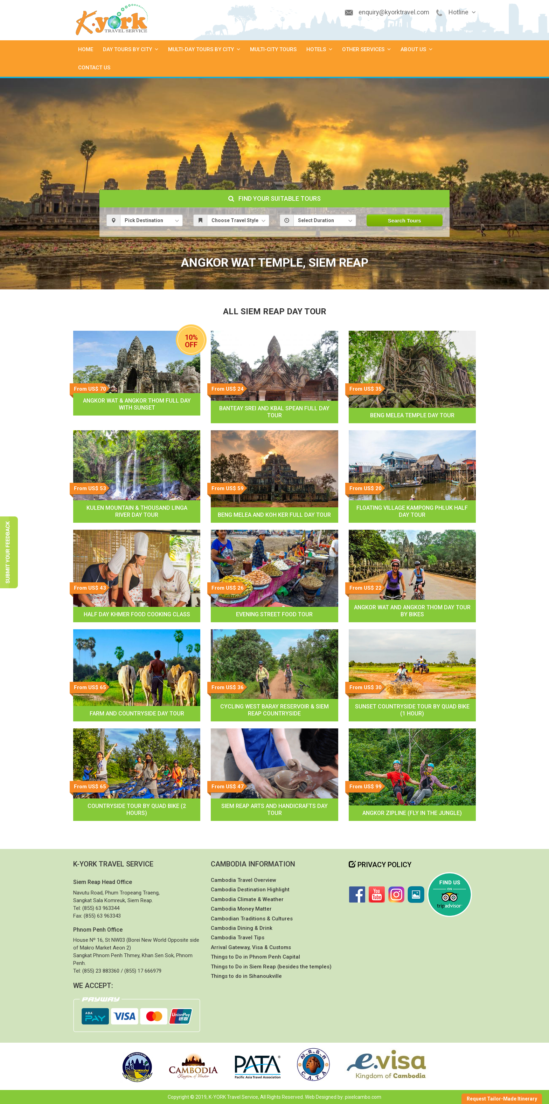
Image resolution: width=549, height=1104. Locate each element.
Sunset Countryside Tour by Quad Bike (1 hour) (412, 710)
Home (85, 49)
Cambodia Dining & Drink (241, 928)
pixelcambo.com (363, 1097)
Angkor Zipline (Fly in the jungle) (412, 813)
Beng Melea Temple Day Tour (412, 415)
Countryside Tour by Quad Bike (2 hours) (137, 809)
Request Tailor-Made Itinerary (502, 1099)
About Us (416, 49)
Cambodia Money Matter (241, 909)
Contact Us (94, 67)
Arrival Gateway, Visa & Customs (251, 947)
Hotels (319, 49)
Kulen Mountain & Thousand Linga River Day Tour (136, 511)
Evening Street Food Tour (274, 614)
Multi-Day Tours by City (204, 49)
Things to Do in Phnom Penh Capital (255, 957)
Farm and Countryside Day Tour (137, 713)
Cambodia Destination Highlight (250, 889)
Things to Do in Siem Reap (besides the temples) (271, 967)
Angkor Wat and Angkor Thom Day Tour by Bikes (412, 611)
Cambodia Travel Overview (243, 880)
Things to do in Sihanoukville (246, 976)
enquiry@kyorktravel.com (394, 12)
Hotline (462, 12)
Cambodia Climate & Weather (247, 899)
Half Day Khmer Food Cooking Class (137, 614)
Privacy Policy (380, 864)
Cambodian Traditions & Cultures (252, 919)
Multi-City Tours (273, 49)
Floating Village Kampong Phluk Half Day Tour (412, 511)
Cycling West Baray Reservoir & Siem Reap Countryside (274, 710)
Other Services (366, 49)
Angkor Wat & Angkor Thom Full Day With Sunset (137, 404)
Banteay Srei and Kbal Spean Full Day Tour (274, 412)
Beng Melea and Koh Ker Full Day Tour (274, 515)
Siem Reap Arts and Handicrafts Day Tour (274, 809)
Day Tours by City (130, 49)
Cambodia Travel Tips (237, 937)
